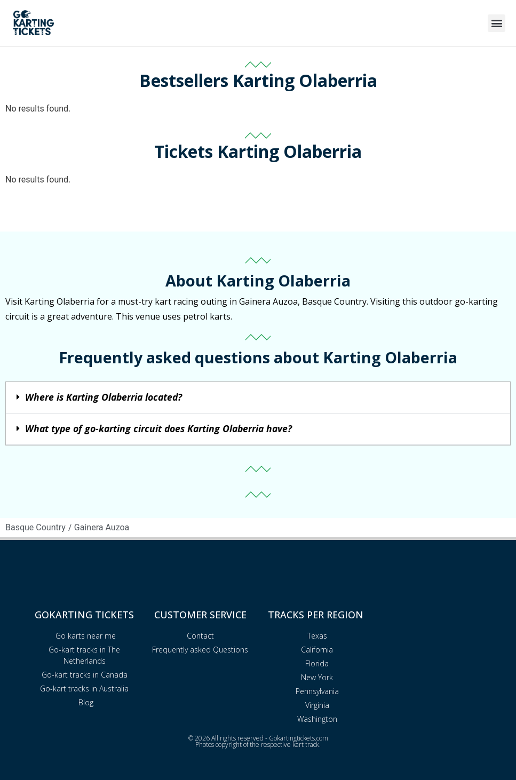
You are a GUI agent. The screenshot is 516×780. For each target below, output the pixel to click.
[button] (496, 23)
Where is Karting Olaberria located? (103, 397)
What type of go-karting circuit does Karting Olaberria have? (158, 428)
